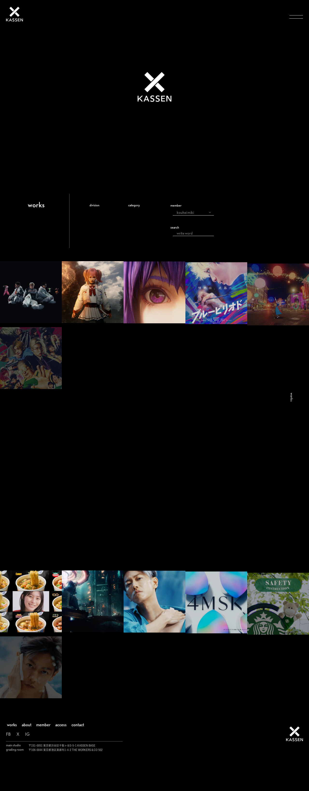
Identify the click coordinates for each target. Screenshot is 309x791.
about (26, 754)
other (136, 262)
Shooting (100, 241)
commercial (142, 219)
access (61, 754)
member (176, 205)
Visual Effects (104, 219)
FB (8, 764)
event (136, 248)
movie (136, 226)
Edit (95, 233)
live (134, 255)
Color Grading (106, 226)
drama (137, 233)
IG (27, 764)
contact (77, 754)
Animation (102, 255)
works (12, 754)
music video (141, 241)
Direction (101, 248)
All (94, 212)
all (133, 212)
